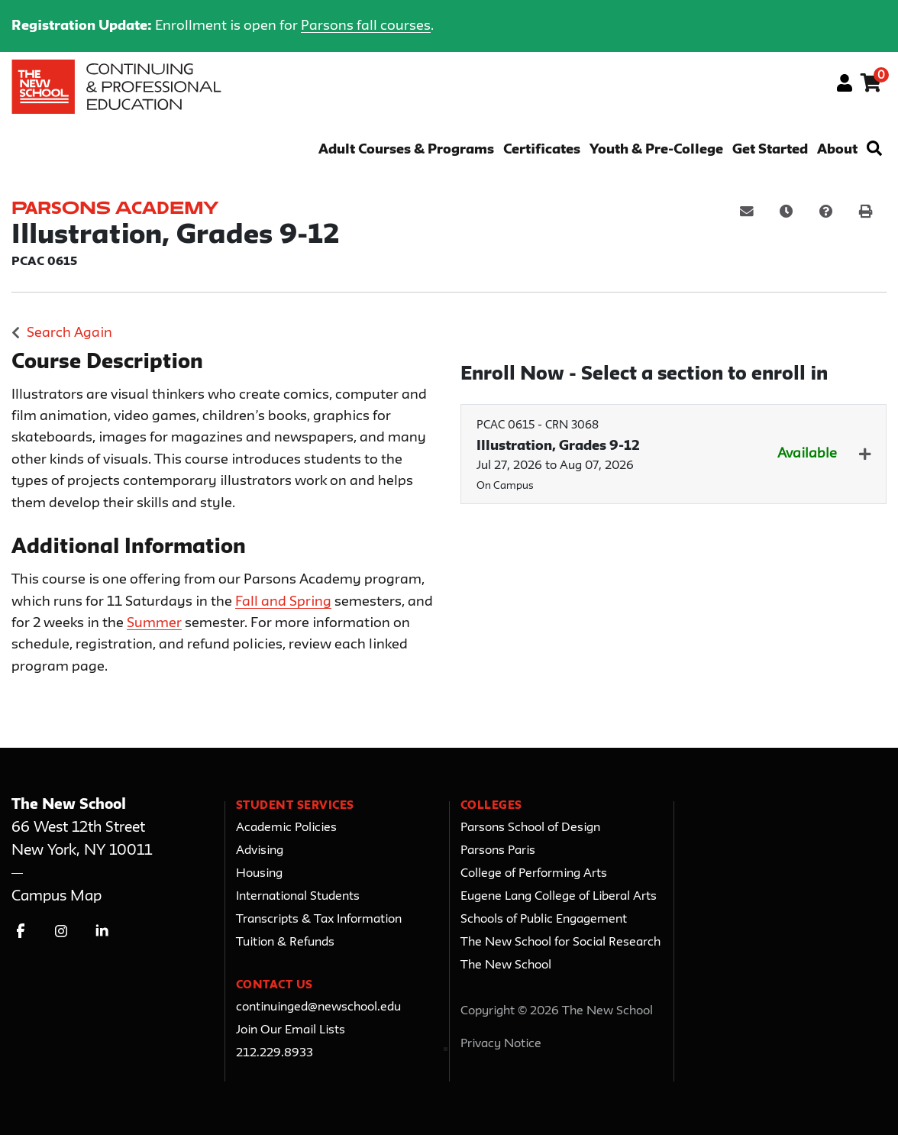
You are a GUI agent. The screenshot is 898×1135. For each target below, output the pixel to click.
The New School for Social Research (560, 942)
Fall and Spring (283, 602)
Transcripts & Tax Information (319, 919)
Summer (154, 623)
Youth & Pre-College (656, 150)
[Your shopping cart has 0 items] (872, 85)
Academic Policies (286, 828)
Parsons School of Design (530, 828)
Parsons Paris (497, 851)
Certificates (541, 150)
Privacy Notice (500, 1044)
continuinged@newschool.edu (318, 1007)
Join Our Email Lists (290, 1030)
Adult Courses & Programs (406, 150)
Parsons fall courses (366, 26)
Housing (259, 873)
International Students (298, 896)
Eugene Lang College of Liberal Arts (558, 896)
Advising (259, 851)
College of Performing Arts (533, 873)
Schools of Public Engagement (543, 919)
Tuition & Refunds (285, 942)
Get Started (770, 150)
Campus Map (56, 896)
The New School (505, 965)
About (837, 150)
